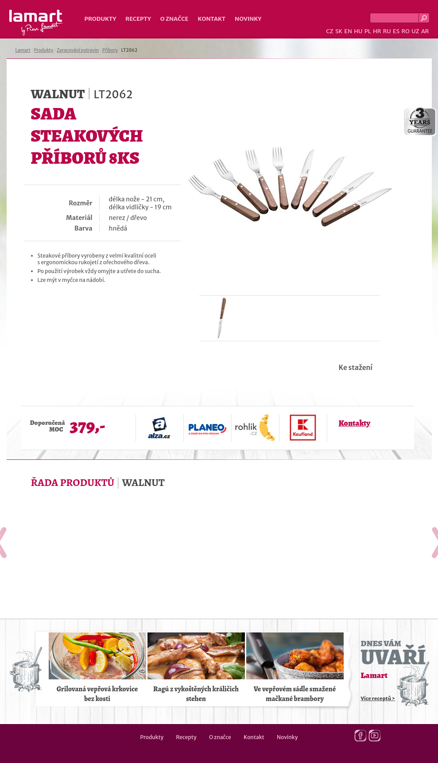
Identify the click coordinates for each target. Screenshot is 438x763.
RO (405, 31)
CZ (329, 31)
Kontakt (211, 19)
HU (358, 31)
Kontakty (354, 423)
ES (396, 31)
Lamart (36, 22)
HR (377, 31)
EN (348, 31)
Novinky (248, 19)
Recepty (138, 19)
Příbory (110, 50)
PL (367, 31)
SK (338, 31)
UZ (415, 31)
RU (387, 31)
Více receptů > (378, 698)
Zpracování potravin (78, 50)
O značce (174, 19)
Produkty (100, 19)
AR (425, 31)
